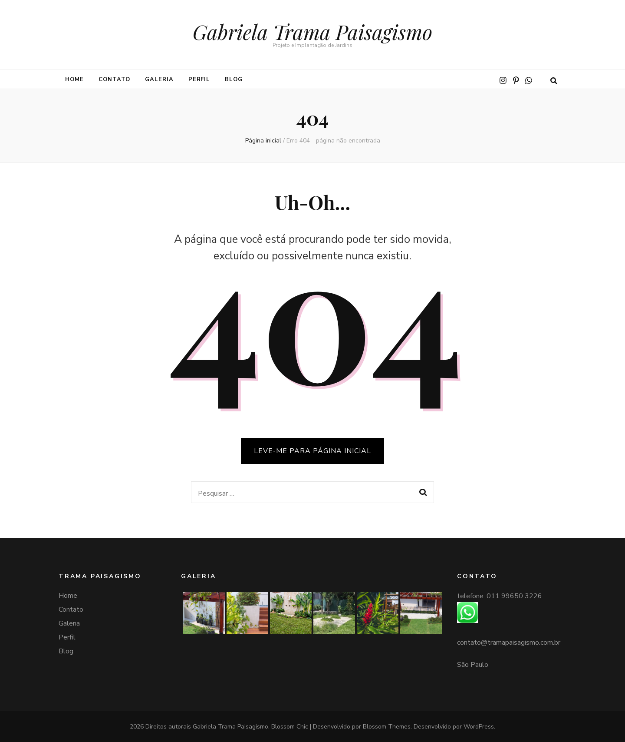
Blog (234, 79)
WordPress (479, 726)
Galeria (159, 79)
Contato (114, 79)
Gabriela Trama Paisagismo (312, 31)
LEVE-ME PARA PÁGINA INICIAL (312, 451)
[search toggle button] (553, 81)
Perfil (199, 79)
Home (74, 79)
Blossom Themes (387, 726)
